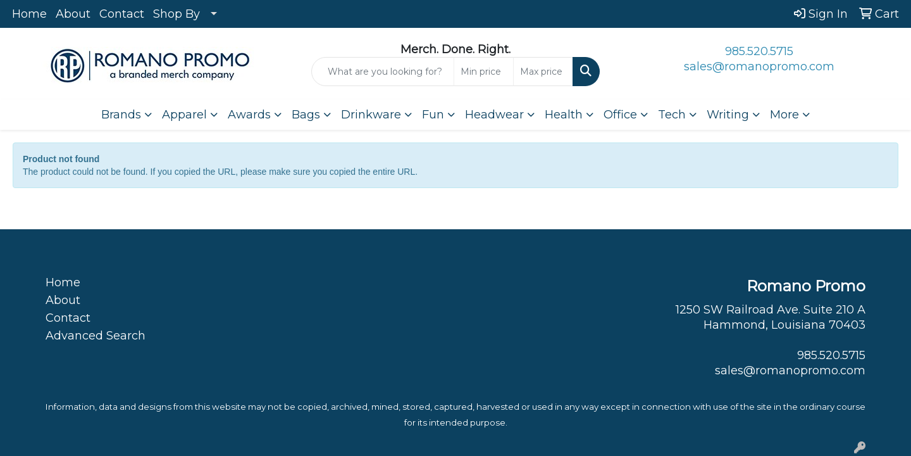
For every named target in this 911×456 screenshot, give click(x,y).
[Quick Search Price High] (543, 71)
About (73, 14)
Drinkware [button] (371, 115)
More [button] (784, 115)
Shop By (176, 14)
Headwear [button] (494, 115)
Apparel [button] (184, 115)
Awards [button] (249, 115)
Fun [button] (433, 115)
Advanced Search (96, 336)
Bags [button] (306, 115)
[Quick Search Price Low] (484, 71)
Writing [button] (728, 115)
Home (29, 14)
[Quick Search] (382, 71)
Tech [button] (672, 115)
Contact (121, 14)
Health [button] (564, 115)
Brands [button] (121, 115)
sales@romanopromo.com (759, 66)
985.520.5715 (759, 51)
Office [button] (620, 115)
